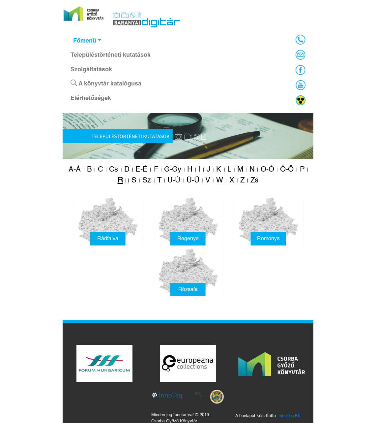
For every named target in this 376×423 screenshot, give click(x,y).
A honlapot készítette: (268, 416)
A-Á (75, 169)
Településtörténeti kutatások (111, 55)
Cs (113, 169)
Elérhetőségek (91, 98)
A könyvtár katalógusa (106, 83)
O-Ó (267, 169)
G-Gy (172, 169)
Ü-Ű (193, 180)
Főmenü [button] (84, 41)
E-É (141, 169)
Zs (254, 180)
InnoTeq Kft (289, 416)
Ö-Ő (287, 169)
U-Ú (173, 180)
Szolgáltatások (91, 70)
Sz (146, 180)
